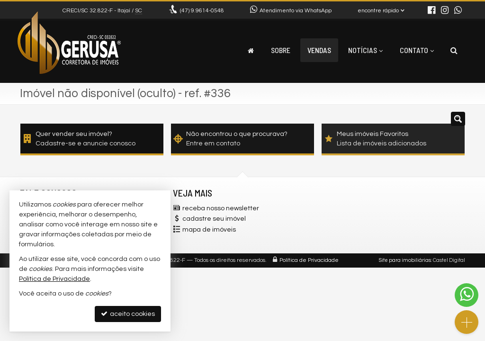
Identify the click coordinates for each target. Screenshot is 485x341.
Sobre (280, 49)
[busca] (454, 50)
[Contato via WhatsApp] (466, 295)
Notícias (365, 49)
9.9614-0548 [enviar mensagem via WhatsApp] (202, 11)
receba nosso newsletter (220, 208)
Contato (417, 49)
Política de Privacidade (309, 260)
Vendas (319, 49)
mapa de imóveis (209, 229)
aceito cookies (128, 313)
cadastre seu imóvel (214, 218)
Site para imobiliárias (405, 260)
